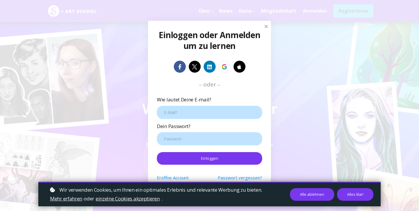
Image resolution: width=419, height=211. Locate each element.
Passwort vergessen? (240, 178)
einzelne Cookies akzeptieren (128, 198)
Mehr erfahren (66, 198)
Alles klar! (354, 194)
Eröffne (173, 178)
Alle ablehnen (310, 194)
